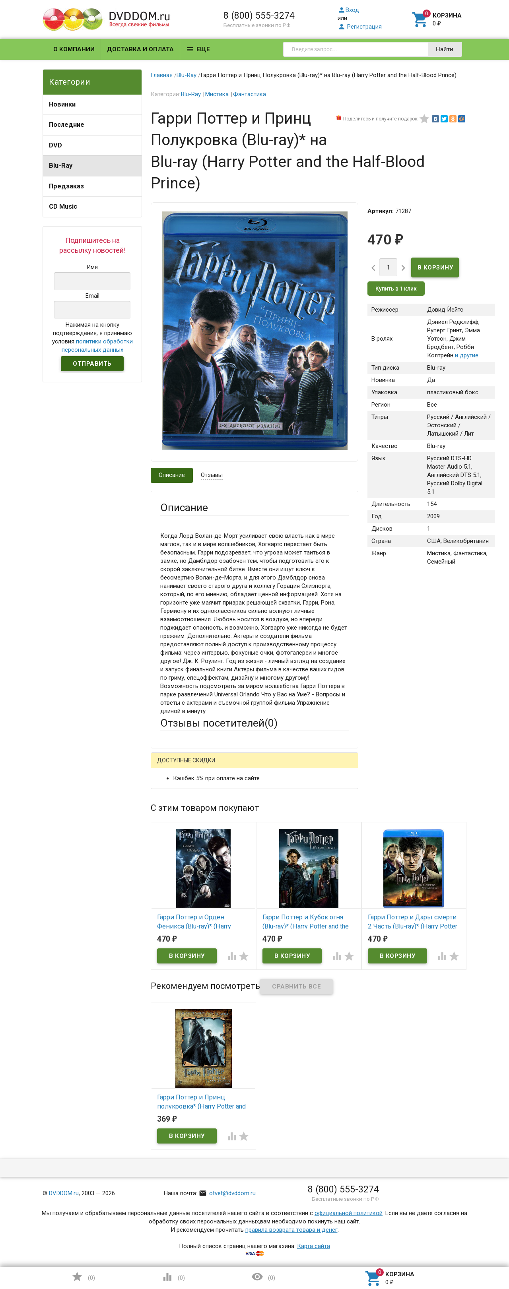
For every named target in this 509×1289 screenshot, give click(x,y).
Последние (66, 124)
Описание (172, 475)
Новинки (62, 104)
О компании (74, 49)
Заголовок (175, 846)
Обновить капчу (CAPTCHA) (261, 1001)
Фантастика (249, 94)
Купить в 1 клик (396, 288)
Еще (198, 49)
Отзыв (169, 881)
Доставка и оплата (140, 49)
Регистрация (360, 26)
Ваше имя (173, 794)
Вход (348, 10)
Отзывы (212, 475)
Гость (171, 765)
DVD (55, 145)
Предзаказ (66, 186)
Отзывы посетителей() (219, 723)
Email (167, 816)
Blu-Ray (60, 165)
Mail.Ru (211, 766)
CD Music (63, 206)
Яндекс (308, 766)
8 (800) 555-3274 (259, 15)
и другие (465, 355)
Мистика (217, 94)
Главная (162, 75)
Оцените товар (180, 868)
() (83, 1277)
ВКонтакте (259, 766)
